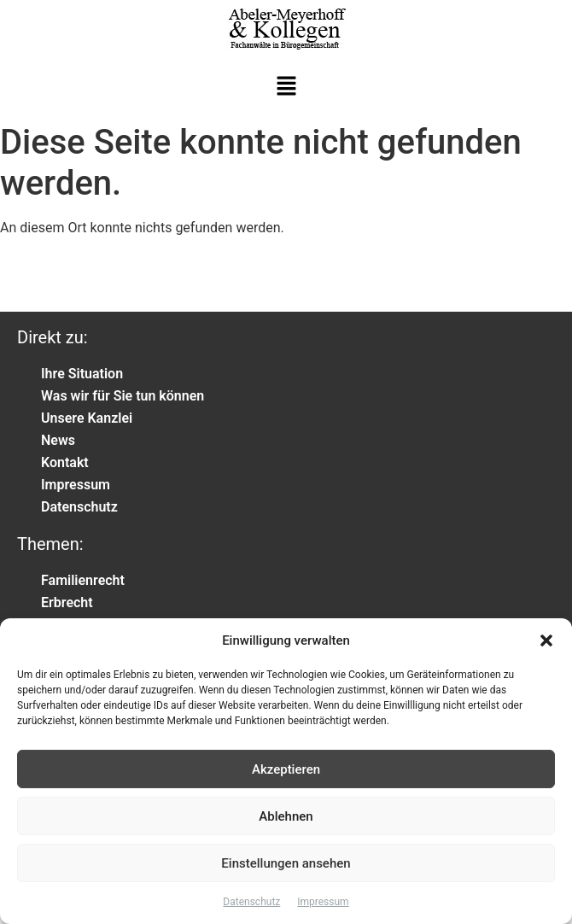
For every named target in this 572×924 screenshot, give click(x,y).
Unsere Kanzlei (86, 418)
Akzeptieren (286, 769)
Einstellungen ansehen (285, 863)
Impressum (322, 902)
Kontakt (65, 462)
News (58, 440)
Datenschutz (251, 902)
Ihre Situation (82, 374)
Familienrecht (83, 580)
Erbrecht (67, 602)
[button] (546, 640)
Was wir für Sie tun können (122, 396)
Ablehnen (285, 816)
